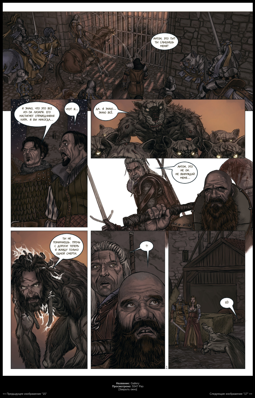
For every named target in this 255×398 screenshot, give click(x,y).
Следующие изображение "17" (229, 393)
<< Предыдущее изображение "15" (25, 393)
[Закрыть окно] (128, 389)
